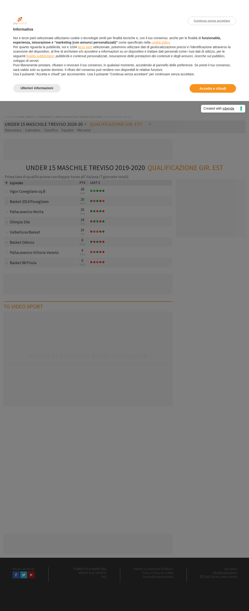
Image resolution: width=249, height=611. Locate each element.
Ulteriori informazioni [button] (37, 88)
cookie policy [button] (160, 42)
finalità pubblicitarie (40, 56)
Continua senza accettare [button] (212, 20)
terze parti (85, 47)
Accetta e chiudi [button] (212, 88)
